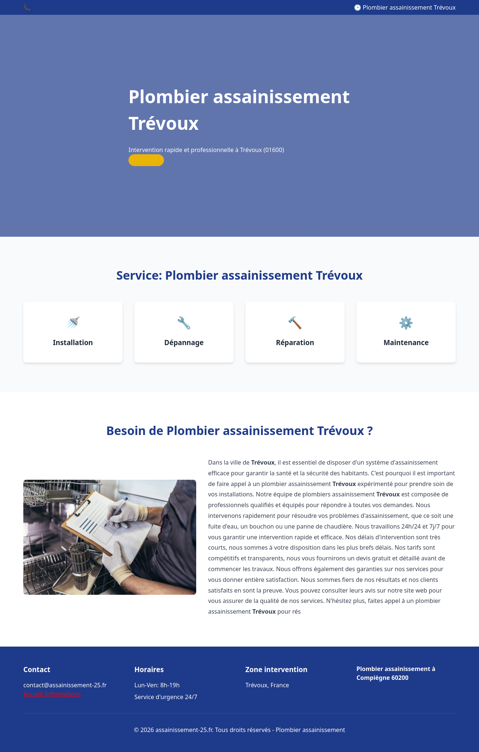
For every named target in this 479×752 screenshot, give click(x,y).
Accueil (33, 694)
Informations (62, 694)
